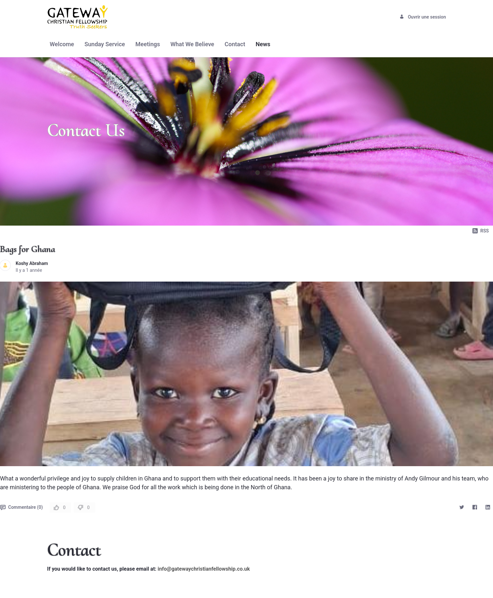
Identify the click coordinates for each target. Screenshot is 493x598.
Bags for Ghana (27, 249)
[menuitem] (62, 44)
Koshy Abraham (32, 263)
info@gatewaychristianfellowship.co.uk (204, 569)
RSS (480, 230)
